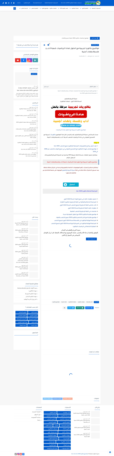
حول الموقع (37, 414)
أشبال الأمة (34, 312)
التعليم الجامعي (34, 8)
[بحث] (14, 8)
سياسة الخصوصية (35, 417)
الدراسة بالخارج (24, 8)
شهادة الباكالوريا (72, 302)
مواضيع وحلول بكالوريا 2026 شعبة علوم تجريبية (21, 245)
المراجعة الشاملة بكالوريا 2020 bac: (88, 93)
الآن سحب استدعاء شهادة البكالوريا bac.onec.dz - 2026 (27, 109)
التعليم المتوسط (33, 318)
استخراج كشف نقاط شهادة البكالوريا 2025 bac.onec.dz (26, 123)
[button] (89, 307)
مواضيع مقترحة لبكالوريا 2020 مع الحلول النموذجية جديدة (79, 214)
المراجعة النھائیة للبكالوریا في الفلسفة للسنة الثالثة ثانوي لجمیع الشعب (75, 220)
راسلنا (38, 420)
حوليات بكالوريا (81, 302)
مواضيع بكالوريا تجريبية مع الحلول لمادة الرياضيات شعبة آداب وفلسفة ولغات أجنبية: (77, 91)
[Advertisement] (57, 23)
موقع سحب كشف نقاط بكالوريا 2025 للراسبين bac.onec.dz (27, 155)
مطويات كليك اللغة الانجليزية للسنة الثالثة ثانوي (82, 208)
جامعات (19, 3)
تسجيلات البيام (66, 432)
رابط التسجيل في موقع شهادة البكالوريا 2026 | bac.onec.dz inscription (26, 143)
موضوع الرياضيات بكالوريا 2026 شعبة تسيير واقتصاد (75, 38)
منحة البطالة (23, 325)
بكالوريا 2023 (66, 428)
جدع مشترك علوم (52, 432)
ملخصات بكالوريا (53, 8)
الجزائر (56, 425)
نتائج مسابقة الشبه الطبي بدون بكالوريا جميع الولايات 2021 (25, 136)
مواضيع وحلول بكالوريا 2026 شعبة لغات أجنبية (21, 267)
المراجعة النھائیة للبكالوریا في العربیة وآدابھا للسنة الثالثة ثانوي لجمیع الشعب (73, 223)
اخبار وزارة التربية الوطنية (30, 299)
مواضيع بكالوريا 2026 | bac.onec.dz (79, 453)
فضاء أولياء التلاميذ (22, 322)
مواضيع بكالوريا (45, 8)
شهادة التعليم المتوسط (31, 293)
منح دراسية (34, 325)
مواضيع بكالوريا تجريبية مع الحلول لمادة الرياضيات (71, 130)
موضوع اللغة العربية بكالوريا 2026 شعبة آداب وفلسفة (21, 275)
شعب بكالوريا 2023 (64, 8)
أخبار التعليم (53, 412)
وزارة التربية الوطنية (52, 448)
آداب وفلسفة (95, 45)
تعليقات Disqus (47, 398)
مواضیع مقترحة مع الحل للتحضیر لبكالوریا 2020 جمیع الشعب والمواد (76, 217)
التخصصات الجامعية (52, 415)
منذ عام (35, 86)
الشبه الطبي (48, 425)
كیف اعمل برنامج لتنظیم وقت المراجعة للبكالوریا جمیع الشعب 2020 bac (75, 146)
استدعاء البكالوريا (65, 415)
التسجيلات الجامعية (96, 8)
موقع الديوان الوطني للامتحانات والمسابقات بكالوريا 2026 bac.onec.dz (26, 130)
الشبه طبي (34, 322)
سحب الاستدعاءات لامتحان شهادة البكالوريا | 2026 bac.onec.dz (25, 116)
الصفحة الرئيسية (36, 411)
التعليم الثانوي (85, 8)
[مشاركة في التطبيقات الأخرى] (64, 307)
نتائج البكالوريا (27, 3)
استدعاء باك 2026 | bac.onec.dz (28, 149)
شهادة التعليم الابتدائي (31, 296)
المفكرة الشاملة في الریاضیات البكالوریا (84, 226)
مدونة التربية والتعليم (68, 170)
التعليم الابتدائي (22, 312)
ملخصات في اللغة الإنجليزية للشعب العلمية (83, 211)
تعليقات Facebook (57, 398)
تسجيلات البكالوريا (52, 428)
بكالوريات (53, 135)
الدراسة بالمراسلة (37, 3)
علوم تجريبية (66, 438)
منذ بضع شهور (32, 107)
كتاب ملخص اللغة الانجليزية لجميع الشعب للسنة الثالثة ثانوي (78, 205)
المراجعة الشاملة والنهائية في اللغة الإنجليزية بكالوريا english (78, 202)
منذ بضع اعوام (32, 134)
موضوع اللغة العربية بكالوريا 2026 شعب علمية (21, 238)
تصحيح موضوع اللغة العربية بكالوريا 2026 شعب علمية (21, 224)
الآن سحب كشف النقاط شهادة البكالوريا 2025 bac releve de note (27, 89)
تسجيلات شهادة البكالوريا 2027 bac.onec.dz (71, 3)
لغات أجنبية (64, 302)
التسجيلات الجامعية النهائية (51, 3)
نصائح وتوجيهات (66, 448)
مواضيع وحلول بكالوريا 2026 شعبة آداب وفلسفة (21, 231)
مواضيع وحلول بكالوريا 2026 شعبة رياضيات (21, 252)
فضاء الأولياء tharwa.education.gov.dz (27, 288)
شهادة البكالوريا (75, 8)
